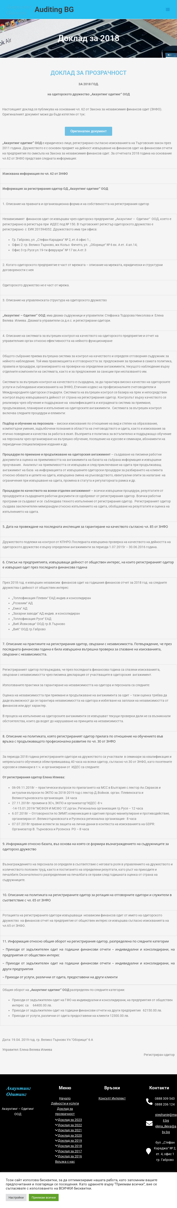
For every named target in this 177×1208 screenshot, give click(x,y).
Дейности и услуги (65, 1103)
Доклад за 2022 (67, 1125)
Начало (65, 1098)
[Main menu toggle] (168, 9)
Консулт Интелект (112, 1098)
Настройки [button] (16, 1197)
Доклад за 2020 (67, 1135)
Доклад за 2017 (67, 1151)
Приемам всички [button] (44, 1197)
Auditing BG (54, 9)
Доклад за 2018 (67, 1146)
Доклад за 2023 (67, 1120)
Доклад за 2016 (67, 1156)
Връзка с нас (65, 1161)
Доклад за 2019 (67, 1140)
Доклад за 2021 (67, 1130)
